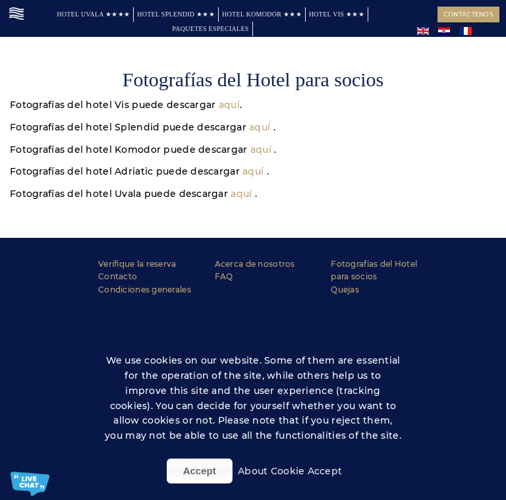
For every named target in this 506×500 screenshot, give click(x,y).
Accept (199, 470)
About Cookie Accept (290, 471)
